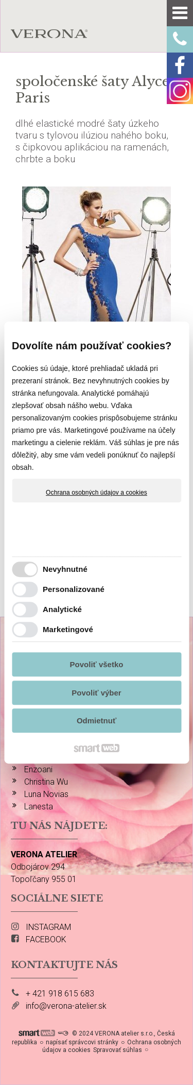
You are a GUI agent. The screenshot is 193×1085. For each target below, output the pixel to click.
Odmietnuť (96, 720)
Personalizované (73, 589)
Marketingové (68, 629)
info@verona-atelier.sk (66, 1006)
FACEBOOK (46, 939)
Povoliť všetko (97, 664)
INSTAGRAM (48, 927)
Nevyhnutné (65, 569)
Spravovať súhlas (117, 1050)
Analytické (62, 609)
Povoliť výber (96, 692)
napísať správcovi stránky (82, 1042)
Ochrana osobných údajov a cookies (96, 492)
